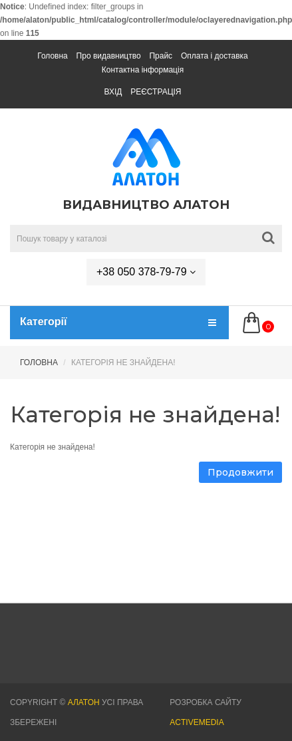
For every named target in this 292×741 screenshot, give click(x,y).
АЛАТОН (84, 702)
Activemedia (196, 722)
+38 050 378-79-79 (146, 271)
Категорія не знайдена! (123, 362)
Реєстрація (155, 91)
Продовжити (240, 472)
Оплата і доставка (214, 56)
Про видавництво (108, 56)
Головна (52, 56)
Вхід (113, 91)
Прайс (160, 56)
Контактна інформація (143, 69)
